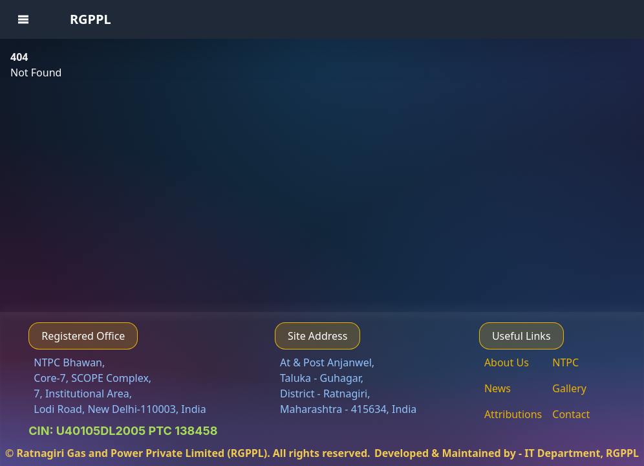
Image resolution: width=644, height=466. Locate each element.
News (497, 388)
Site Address (317, 336)
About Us (506, 362)
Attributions (513, 414)
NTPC (565, 362)
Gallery (569, 388)
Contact (571, 414)
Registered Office (83, 336)
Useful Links (521, 336)
